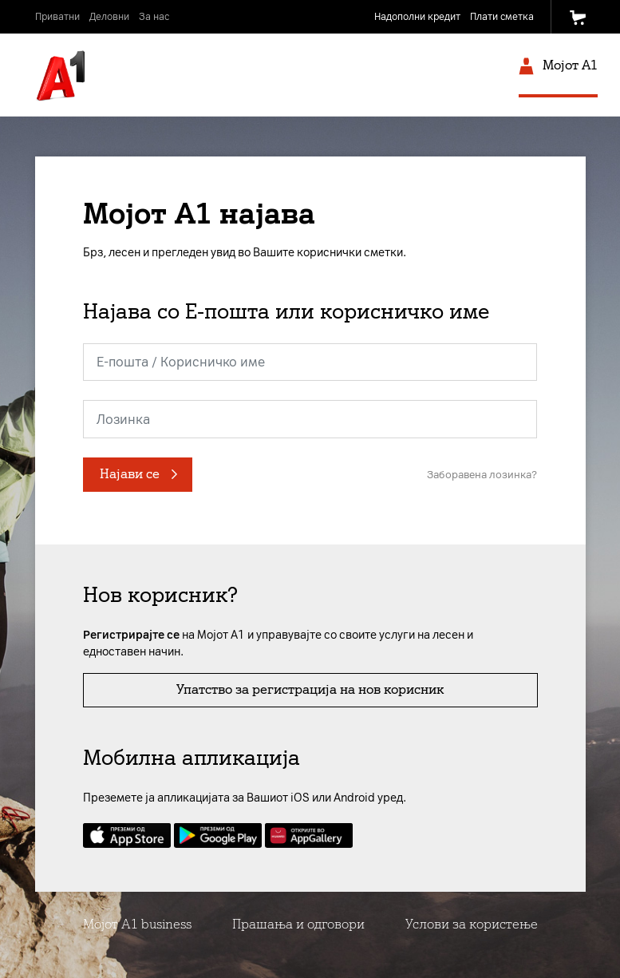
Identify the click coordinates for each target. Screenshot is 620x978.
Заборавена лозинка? (482, 475)
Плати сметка (502, 16)
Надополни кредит (417, 16)
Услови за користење (471, 924)
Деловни (109, 16)
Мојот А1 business (137, 924)
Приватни (57, 16)
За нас (154, 16)
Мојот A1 (558, 68)
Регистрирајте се (131, 635)
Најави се (130, 473)
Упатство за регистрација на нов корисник (310, 689)
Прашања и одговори (298, 924)
